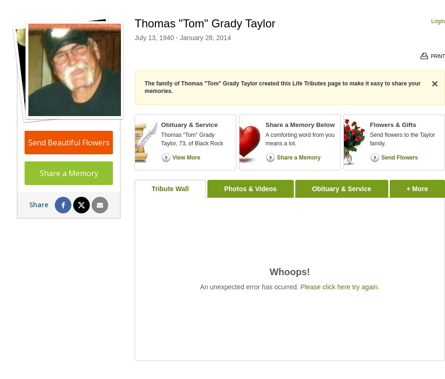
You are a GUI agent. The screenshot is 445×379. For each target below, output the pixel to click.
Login (438, 21)
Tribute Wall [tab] (170, 189)
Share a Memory (69, 173)
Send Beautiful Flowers (69, 142)
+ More (426, 186)
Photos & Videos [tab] (250, 189)
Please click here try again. (339, 287)
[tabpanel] (289, 279)
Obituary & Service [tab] (341, 189)
